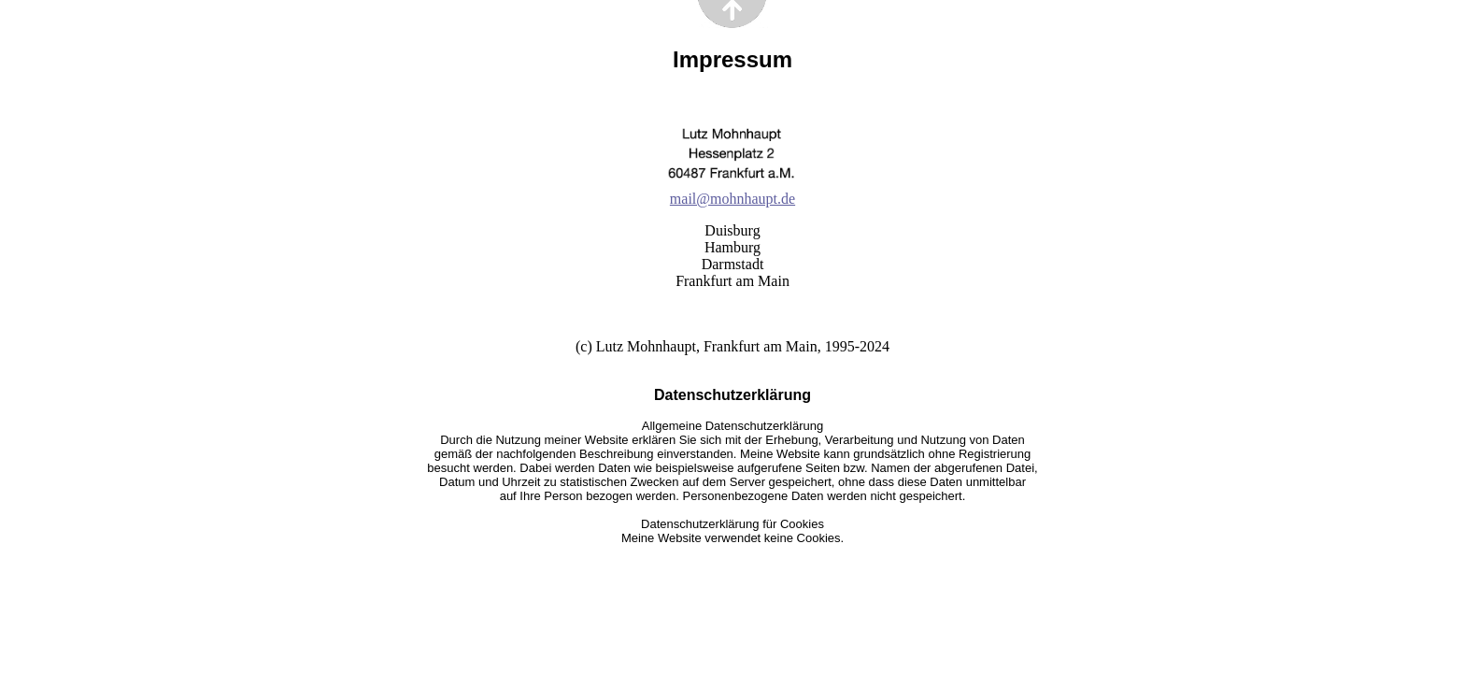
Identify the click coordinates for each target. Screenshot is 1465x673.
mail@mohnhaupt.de (732, 199)
